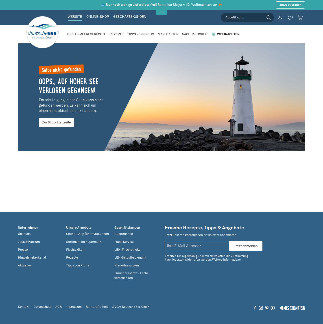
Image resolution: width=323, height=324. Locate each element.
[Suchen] (269, 17)
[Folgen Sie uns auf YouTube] (272, 308)
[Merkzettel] (290, 18)
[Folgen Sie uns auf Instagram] (261, 308)
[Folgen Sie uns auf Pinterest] (266, 308)
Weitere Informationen (227, 259)
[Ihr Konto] (280, 18)
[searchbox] (247, 17)
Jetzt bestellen (290, 5)
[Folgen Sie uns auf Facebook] (255, 308)
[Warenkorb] (300, 17)
